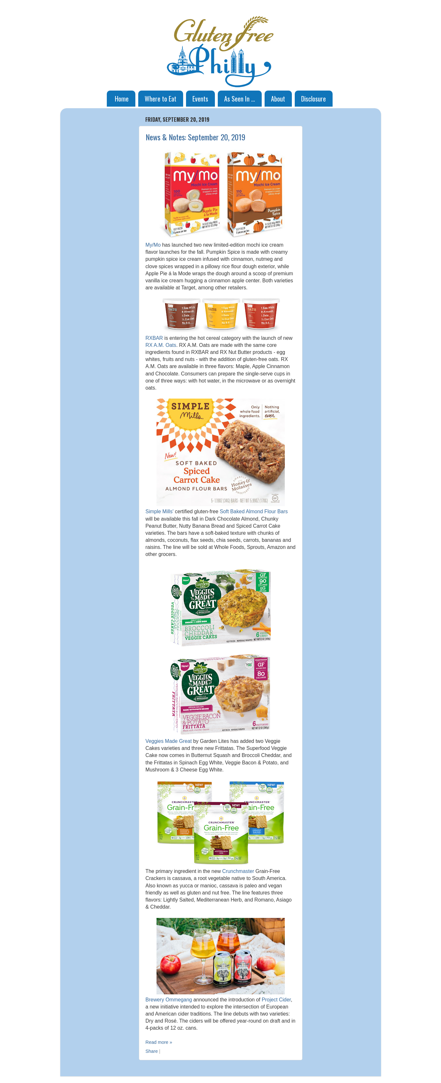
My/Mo (153, 245)
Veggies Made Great (169, 741)
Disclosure (313, 98)
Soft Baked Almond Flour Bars (254, 511)
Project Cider (276, 999)
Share (152, 1051)
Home (122, 98)
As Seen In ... (239, 98)
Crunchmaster (238, 871)
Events (200, 98)
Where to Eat (160, 98)
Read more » (159, 1042)
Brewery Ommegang (169, 999)
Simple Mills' (160, 511)
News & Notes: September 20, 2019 (195, 137)
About (278, 98)
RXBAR (154, 338)
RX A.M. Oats (161, 345)
